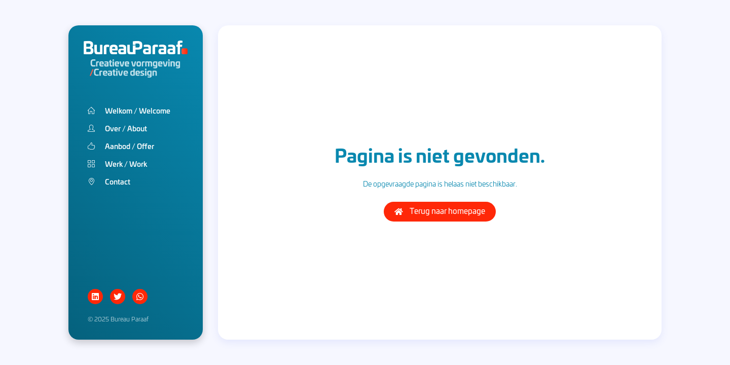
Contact (109, 181)
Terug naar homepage (439, 210)
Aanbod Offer (121, 145)
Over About (117, 128)
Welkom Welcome (129, 110)
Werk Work (117, 163)
